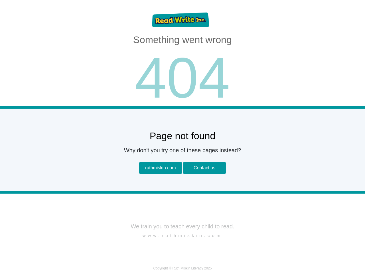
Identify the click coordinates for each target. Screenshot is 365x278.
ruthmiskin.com (160, 167)
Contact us (204, 167)
